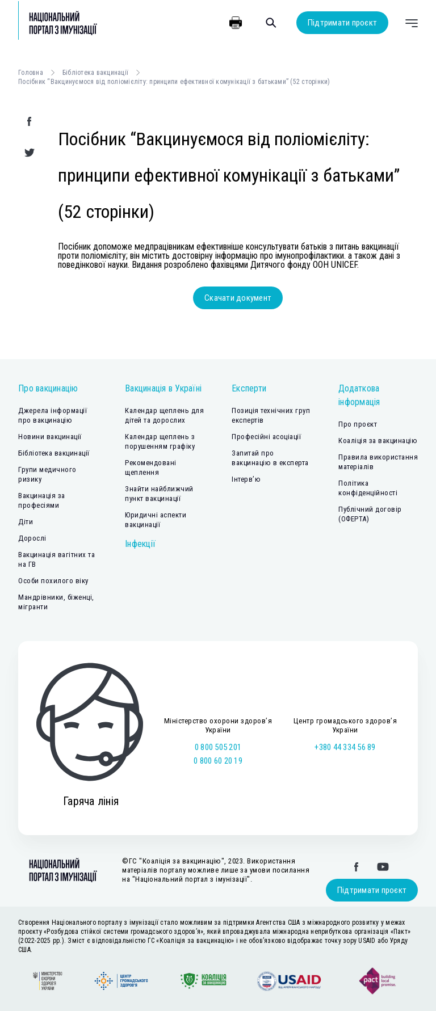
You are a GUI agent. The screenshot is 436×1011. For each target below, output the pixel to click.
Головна (30, 73)
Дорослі (32, 538)
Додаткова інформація (359, 395)
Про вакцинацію (48, 388)
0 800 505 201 (218, 747)
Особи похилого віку (53, 580)
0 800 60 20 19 (218, 761)
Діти (25, 521)
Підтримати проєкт (342, 23)
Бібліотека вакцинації (95, 73)
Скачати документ (237, 298)
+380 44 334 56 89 (345, 747)
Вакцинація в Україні (163, 388)
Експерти (249, 388)
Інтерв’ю (246, 479)
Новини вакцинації (50, 436)
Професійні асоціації (266, 436)
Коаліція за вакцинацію (377, 440)
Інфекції (140, 543)
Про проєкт (357, 424)
